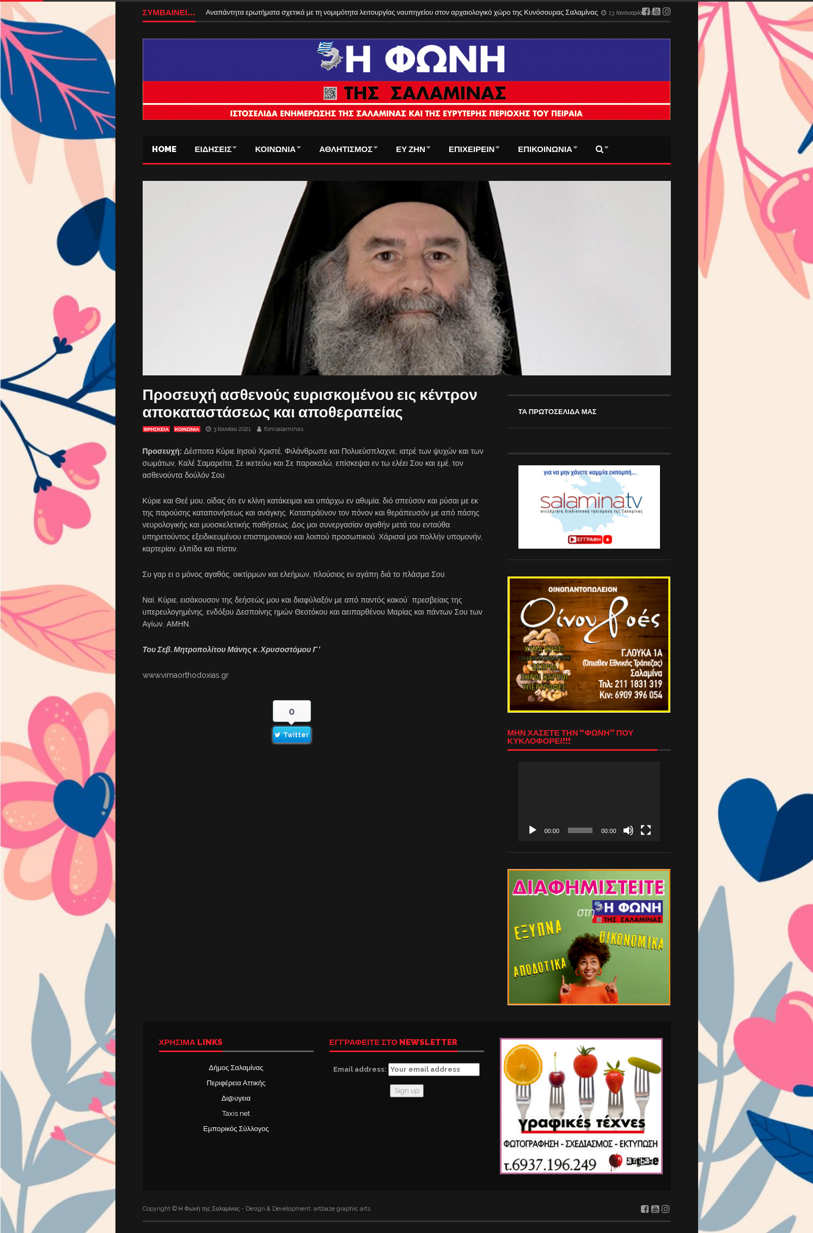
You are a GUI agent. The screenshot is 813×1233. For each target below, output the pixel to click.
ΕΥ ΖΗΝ (410, 149)
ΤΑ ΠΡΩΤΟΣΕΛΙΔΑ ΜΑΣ (557, 412)
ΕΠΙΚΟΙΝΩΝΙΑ (545, 149)
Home (164, 149)
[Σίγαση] (628, 830)
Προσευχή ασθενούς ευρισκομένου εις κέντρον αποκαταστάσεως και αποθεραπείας (310, 403)
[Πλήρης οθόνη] (645, 830)
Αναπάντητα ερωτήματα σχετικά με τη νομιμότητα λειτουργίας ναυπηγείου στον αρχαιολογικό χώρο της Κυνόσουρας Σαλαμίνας (403, 12)
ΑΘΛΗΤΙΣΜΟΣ (345, 149)
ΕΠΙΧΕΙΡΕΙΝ (471, 149)
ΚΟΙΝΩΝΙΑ (275, 149)
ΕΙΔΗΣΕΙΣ (213, 149)
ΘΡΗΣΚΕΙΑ (156, 429)
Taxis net (236, 1113)
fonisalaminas (283, 429)
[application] (589, 801)
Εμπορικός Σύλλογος (235, 1129)
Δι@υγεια (236, 1098)
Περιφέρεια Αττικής (235, 1083)
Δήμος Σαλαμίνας (236, 1068)
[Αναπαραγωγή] (532, 830)
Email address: (406, 1069)
